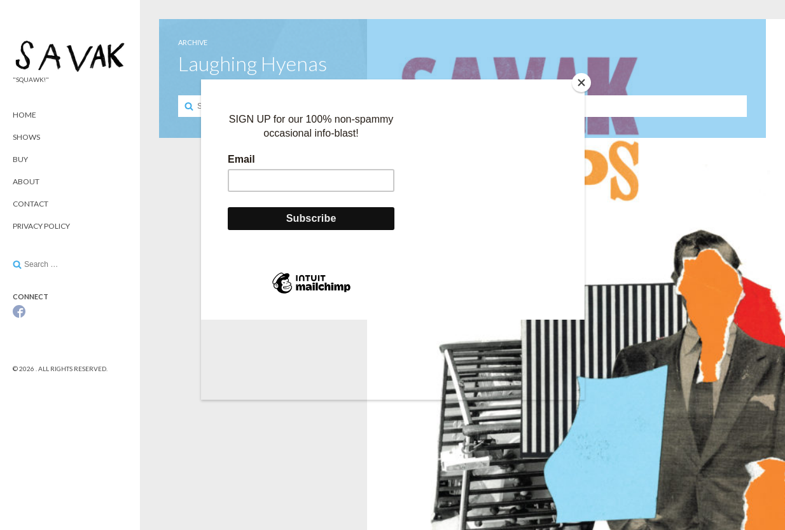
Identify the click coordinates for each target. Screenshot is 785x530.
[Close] (581, 82)
